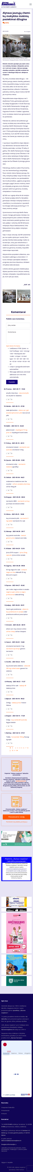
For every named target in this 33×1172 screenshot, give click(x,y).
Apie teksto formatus (13, 346)
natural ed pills (24, 393)
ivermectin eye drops (13, 649)
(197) (6, 23)
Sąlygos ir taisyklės (7, 1162)
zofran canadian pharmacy (21, 484)
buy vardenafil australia (19, 720)
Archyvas (4, 1113)
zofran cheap (10, 631)
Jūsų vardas (12, 325)
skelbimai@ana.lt (21, 781)
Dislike (10, 399)
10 (12, 750)
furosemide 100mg (18, 737)
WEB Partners (20, 1170)
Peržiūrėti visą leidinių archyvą (16, 822)
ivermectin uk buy (23, 501)
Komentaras (12, 332)
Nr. (27, 31)
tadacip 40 (22, 686)
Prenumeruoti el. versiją (16, 817)
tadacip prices (16, 703)
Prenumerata (5, 1110)
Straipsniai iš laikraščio (7, 1107)
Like (7, 399)
